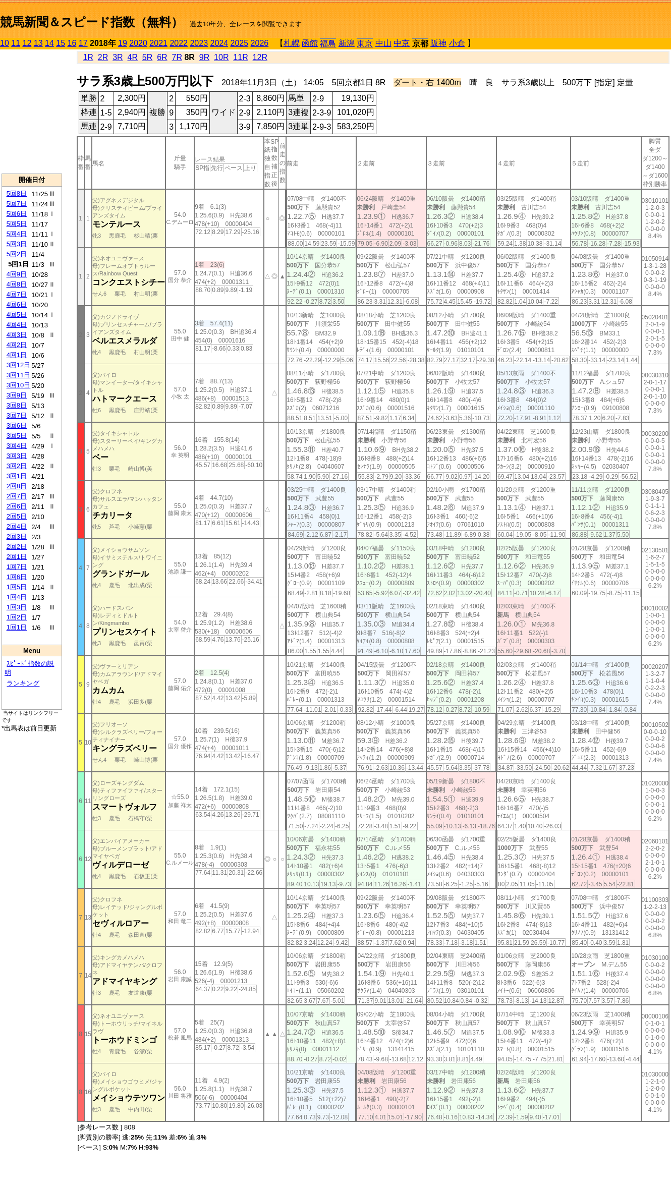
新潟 (347, 43)
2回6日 (17, 506)
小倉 (457, 43)
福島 (328, 43)
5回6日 (17, 213)
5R (147, 57)
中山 (383, 43)
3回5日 (17, 435)
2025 (240, 43)
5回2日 (17, 254)
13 (38, 43)
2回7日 (17, 496)
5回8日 (17, 193)
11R (240, 57)
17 (83, 43)
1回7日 (17, 567)
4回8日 (17, 284)
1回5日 (17, 587)
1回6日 (17, 577)
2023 (199, 43)
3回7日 (17, 415)
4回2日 (17, 345)
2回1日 (17, 556)
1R (88, 57)
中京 (402, 43)
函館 (310, 43)
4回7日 (17, 294)
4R (132, 57)
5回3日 (17, 244)
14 (49, 43)
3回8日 (17, 405)
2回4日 (17, 526)
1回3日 (17, 607)
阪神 (438, 43)
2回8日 (17, 486)
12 (27, 43)
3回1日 (17, 476)
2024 (219, 43)
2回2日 (17, 546)
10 (4, 43)
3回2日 (17, 466)
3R (118, 57)
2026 (260, 43)
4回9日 (17, 274)
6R (162, 57)
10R (221, 57)
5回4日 (17, 234)
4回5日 (17, 314)
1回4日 (17, 597)
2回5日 (17, 516)
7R (177, 57)
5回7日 (17, 203)
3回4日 (17, 445)
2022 (179, 43)
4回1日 (17, 355)
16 (72, 43)
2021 (158, 43)
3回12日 (19, 365)
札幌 (292, 43)
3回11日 (19, 375)
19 (122, 43)
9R (204, 57)
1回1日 (17, 627)
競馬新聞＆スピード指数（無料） (91, 22)
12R (260, 57)
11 (15, 43)
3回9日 (17, 395)
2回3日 (17, 536)
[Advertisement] (32, 111)
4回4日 (17, 324)
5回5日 (17, 224)
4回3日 (17, 334)
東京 (365, 43)
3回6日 (17, 425)
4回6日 (17, 304)
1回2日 (17, 617)
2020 (138, 43)
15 (60, 43)
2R (103, 57)
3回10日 (19, 385)
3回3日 (17, 456)
